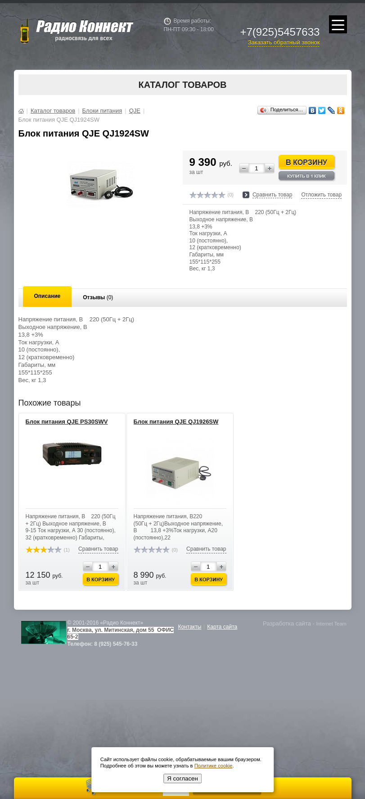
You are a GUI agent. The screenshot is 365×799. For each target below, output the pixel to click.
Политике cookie (213, 765)
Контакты (190, 627)
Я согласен (182, 778)
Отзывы (98, 297)
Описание (47, 296)
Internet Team (331, 623)
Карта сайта (222, 627)
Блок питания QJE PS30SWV (67, 421)
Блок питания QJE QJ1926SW (176, 421)
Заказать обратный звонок (284, 42)
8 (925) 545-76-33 (115, 644)
